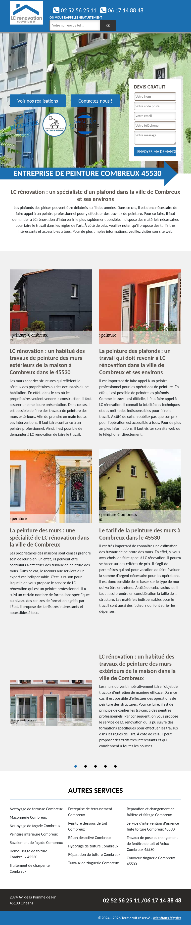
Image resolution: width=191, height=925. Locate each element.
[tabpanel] (95, 703)
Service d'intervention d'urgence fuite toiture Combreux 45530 (153, 826)
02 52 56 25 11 (74, 10)
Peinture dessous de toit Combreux (87, 826)
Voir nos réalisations (37, 101)
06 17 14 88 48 (121, 10)
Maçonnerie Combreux (28, 817)
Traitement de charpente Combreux (30, 868)
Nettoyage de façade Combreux (35, 825)
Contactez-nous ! (95, 101)
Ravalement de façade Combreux (36, 842)
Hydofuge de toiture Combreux (93, 846)
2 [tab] (85, 766)
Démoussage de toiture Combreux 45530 (28, 854)
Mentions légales (167, 918)
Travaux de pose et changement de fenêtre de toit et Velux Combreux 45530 (152, 843)
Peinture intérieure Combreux (34, 834)
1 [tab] (75, 766)
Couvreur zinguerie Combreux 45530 (151, 861)
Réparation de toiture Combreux (94, 854)
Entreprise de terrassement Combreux (90, 812)
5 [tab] (115, 766)
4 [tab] (105, 766)
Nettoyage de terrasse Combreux (36, 809)
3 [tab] (95, 766)
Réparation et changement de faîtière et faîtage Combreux (151, 812)
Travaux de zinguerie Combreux (93, 863)
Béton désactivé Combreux (89, 837)
